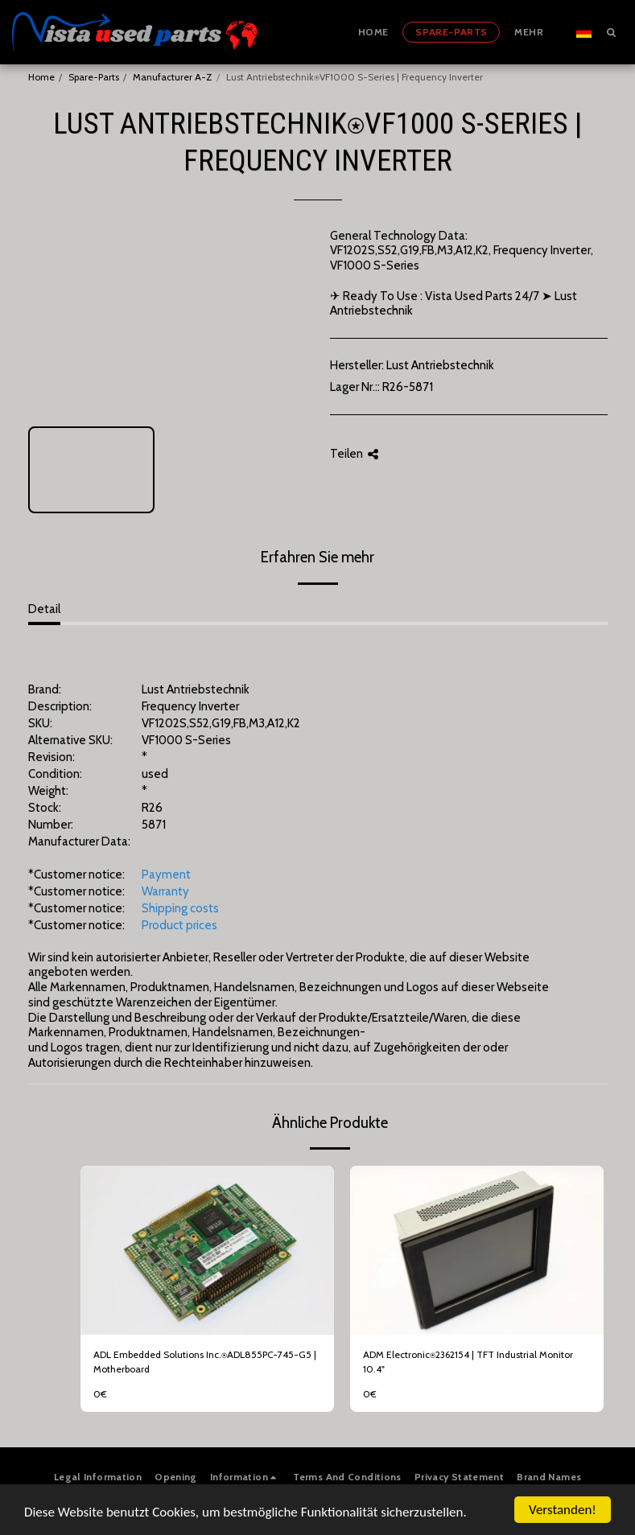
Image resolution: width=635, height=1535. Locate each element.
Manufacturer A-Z (172, 77)
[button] (611, 32)
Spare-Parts (93, 77)
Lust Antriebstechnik (440, 365)
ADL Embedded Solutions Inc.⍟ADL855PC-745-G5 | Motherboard (204, 1361)
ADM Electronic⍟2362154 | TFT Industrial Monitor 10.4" (468, 1361)
